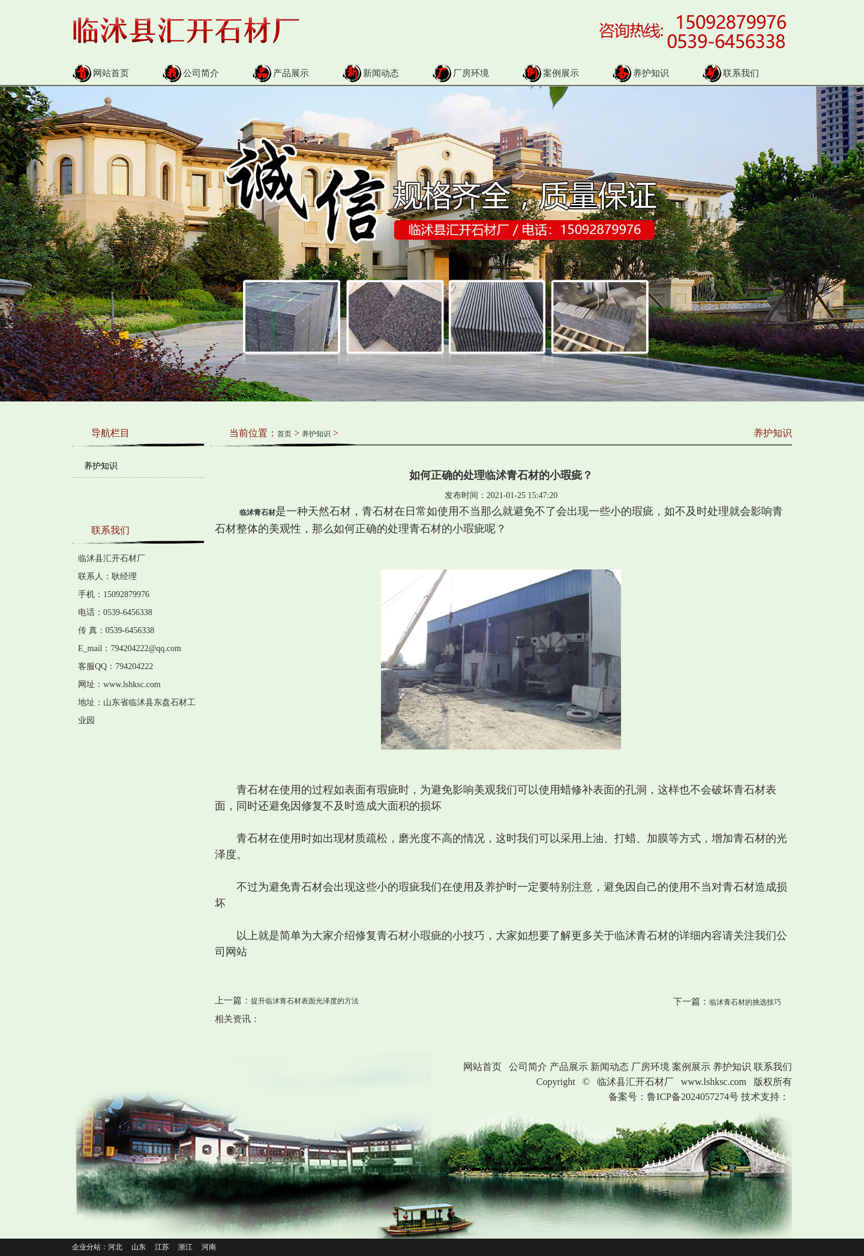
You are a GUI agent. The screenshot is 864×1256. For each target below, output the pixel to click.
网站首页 (100, 73)
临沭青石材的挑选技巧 (745, 1002)
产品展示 (280, 73)
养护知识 (640, 73)
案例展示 (550, 73)
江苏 (162, 1247)
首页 (284, 434)
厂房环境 (460, 73)
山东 (138, 1247)
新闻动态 (370, 73)
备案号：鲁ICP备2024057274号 (673, 1097)
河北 (115, 1247)
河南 (209, 1247)
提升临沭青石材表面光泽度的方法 (305, 1001)
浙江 (185, 1247)
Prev (6, 232)
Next (836, 232)
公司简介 (190, 73)
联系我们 (730, 73)
